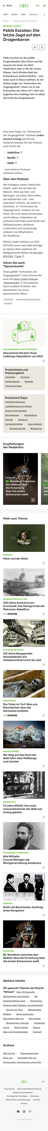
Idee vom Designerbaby (15, 1032)
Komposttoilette (14, 424)
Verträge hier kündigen (17, 1096)
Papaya (36, 1027)
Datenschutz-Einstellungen (17, 1100)
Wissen (6, 21)
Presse (24, 1103)
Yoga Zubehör (35, 424)
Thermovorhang (13, 386)
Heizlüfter (10, 377)
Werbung (34, 1096)
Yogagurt (23, 419)
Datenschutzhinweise (23, 1093)
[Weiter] (44, 15)
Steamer (29, 381)
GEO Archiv (9, 1053)
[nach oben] (43, 1082)
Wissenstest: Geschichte (16, 996)
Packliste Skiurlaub (15, 402)
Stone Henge (21, 1027)
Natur (23, 14)
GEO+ (5, 14)
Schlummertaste (25, 1014)
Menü (7, 5)
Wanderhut (36, 428)
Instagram (8, 303)
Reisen (15, 14)
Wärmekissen (12, 415)
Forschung (34, 14)
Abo (37, 5)
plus (19, 256)
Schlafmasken (12, 381)
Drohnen (25, 377)
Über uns (8, 1058)
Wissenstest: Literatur (17, 1023)
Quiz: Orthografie (25, 992)
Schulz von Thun (14, 1009)
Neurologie (35, 1018)
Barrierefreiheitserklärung (29, 1089)
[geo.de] (24, 6)
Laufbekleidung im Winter (18, 406)
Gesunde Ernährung (13, 1018)
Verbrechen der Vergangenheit (28, 300)
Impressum (9, 1089)
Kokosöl (37, 1032)
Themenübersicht (29, 1053)
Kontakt (36, 1100)
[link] (44, 5)
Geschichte (8, 300)
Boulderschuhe (17, 428)
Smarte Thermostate (16, 410)
